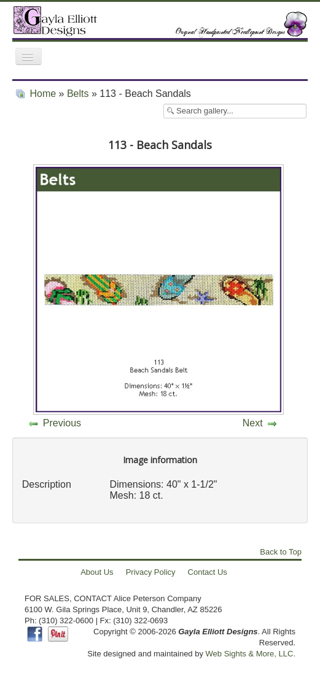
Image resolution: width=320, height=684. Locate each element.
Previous (62, 423)
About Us (96, 572)
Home (42, 93)
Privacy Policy (151, 572)
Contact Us (207, 572)
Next (253, 423)
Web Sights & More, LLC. (250, 653)
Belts (78, 93)
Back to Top (281, 551)
